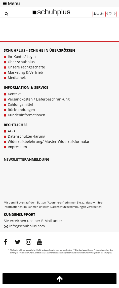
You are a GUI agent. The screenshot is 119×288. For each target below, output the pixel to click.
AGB (11, 131)
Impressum (17, 146)
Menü (11, 3)
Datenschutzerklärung (26, 136)
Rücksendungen (21, 109)
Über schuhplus (21, 61)
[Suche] (6, 14)
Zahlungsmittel (20, 104)
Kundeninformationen (26, 115)
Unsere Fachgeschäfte (26, 67)
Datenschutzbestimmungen (68, 207)
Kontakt (14, 93)
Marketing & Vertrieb (25, 72)
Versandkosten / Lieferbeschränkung (39, 99)
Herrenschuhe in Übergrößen (88, 253)
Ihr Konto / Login (22, 56)
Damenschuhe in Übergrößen (59, 253)
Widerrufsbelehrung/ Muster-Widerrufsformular (49, 141)
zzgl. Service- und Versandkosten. (58, 250)
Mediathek (17, 77)
